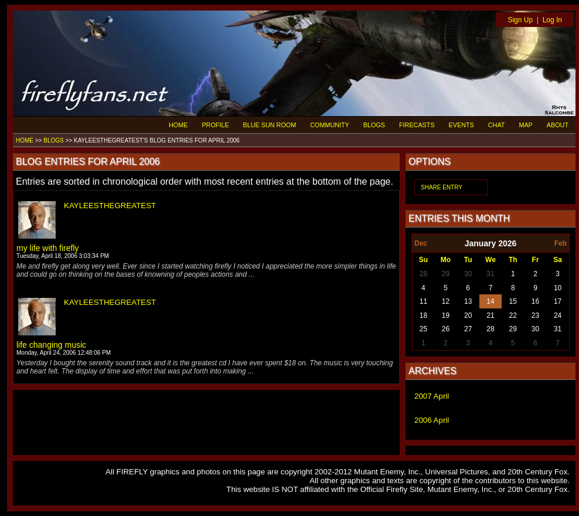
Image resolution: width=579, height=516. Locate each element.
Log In (552, 20)
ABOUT (557, 124)
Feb (560, 243)
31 (490, 274)
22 (513, 315)
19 (445, 315)
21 (490, 315)
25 (423, 329)
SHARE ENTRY (441, 187)
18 (423, 315)
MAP (525, 124)
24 (557, 315)
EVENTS (461, 124)
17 (557, 301)
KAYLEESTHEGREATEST (110, 205)
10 (557, 288)
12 (445, 301)
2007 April (431, 396)
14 (490, 301)
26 (445, 329)
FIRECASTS (417, 124)
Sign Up (520, 20)
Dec (420, 243)
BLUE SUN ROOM (270, 124)
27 (468, 329)
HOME (178, 124)
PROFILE (215, 124)
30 (468, 274)
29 (445, 274)
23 (535, 315)
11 (423, 301)
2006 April (431, 420)
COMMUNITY (329, 124)
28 (423, 274)
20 (468, 315)
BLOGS (374, 124)
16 (535, 301)
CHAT (496, 124)
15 (513, 301)
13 (468, 301)
